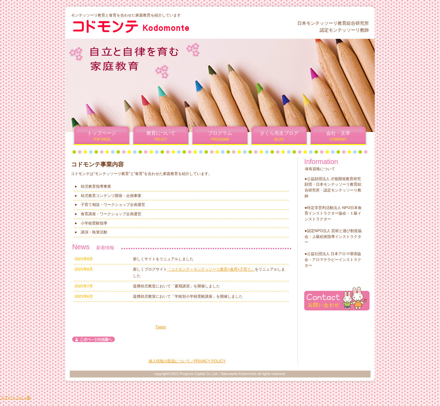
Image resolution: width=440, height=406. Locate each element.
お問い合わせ (337, 298)
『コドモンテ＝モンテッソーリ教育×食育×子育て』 (211, 269)
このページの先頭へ (93, 339)
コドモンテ (154, 26)
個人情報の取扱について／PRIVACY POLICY (187, 361)
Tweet (161, 327)
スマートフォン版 (15, 397)
